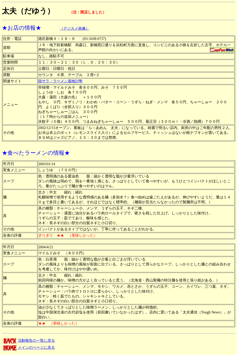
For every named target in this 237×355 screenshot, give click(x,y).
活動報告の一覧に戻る (28, 340)
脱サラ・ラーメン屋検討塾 (60, 81)
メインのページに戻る (28, 347)
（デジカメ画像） (74, 28)
